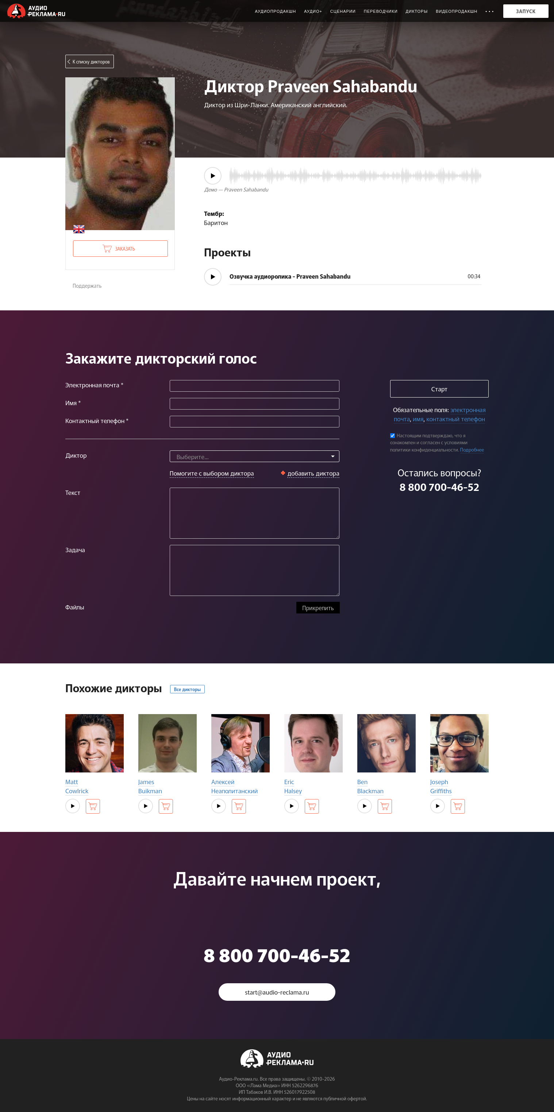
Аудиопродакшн (275, 11)
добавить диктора (313, 472)
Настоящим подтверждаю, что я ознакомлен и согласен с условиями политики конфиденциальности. (429, 442)
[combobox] (254, 456)
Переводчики (381, 11)
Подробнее (472, 449)
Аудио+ (313, 11)
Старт (439, 388)
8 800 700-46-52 (439, 486)
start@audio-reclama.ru (277, 991)
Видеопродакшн (456, 11)
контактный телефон (455, 418)
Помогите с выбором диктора (212, 472)
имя (418, 418)
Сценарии (343, 11)
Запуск (526, 11)
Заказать (125, 248)
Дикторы (417, 11)
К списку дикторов (91, 61)
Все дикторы (187, 689)
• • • (489, 11)
